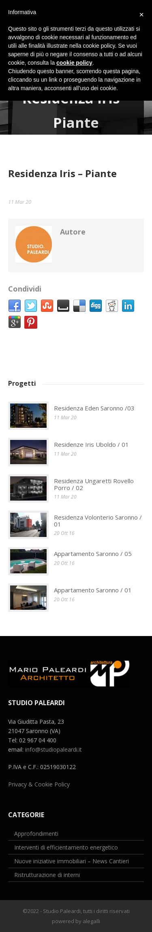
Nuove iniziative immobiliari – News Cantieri (71, 861)
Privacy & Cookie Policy (39, 784)
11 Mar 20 (19, 201)
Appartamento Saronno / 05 (93, 553)
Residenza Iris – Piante (62, 173)
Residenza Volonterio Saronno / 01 (98, 520)
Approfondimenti (36, 833)
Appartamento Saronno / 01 (93, 590)
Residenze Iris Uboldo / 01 (91, 444)
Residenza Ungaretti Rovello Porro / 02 (94, 484)
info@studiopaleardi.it (53, 749)
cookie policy (74, 62)
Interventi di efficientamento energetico (66, 847)
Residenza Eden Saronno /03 (94, 408)
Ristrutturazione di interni (47, 875)
